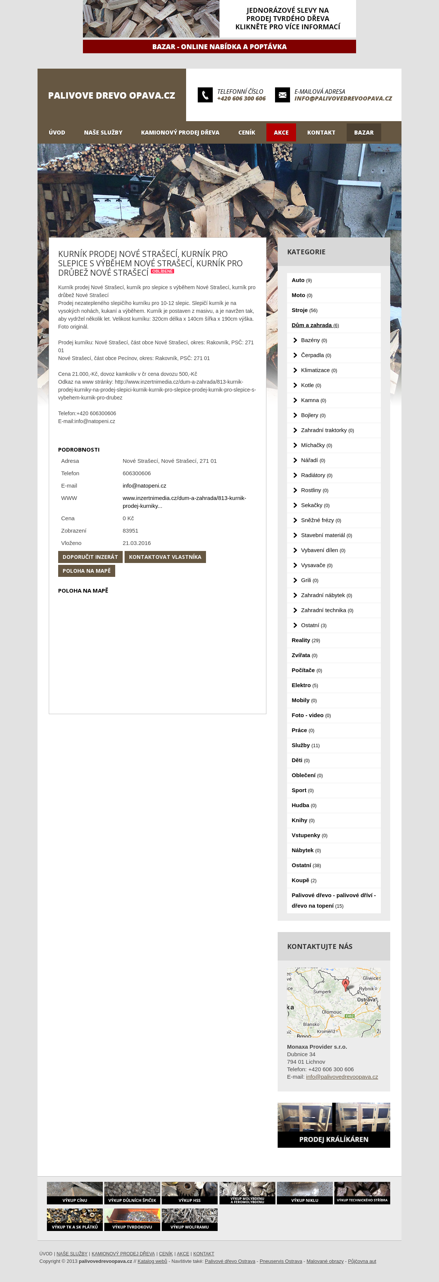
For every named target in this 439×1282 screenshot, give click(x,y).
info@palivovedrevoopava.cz (343, 98)
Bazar (364, 132)
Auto (302, 280)
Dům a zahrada (315, 325)
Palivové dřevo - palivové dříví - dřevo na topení (334, 900)
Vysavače (317, 565)
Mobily (304, 700)
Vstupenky (310, 835)
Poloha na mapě (87, 570)
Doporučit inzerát (90, 556)
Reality (306, 640)
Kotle (311, 385)
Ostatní (314, 625)
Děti (301, 760)
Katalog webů (152, 1261)
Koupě (304, 880)
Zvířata (305, 655)
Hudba (304, 805)
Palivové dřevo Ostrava (230, 1261)
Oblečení (307, 775)
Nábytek (306, 850)
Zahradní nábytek (326, 595)
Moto (302, 295)
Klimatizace (319, 370)
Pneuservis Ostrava (281, 1261)
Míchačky (316, 445)
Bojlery (313, 415)
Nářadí (313, 460)
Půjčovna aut (362, 1261)
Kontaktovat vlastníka (165, 556)
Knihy (303, 820)
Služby (306, 745)
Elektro (305, 685)
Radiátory (317, 475)
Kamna (313, 400)
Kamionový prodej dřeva (180, 132)
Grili (310, 580)
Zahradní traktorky (327, 430)
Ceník (246, 132)
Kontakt (321, 132)
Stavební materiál (326, 535)
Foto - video (311, 715)
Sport (303, 790)
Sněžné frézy (321, 520)
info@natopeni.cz (144, 485)
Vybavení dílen (323, 550)
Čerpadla (316, 355)
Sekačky (315, 505)
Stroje (305, 310)
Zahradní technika (327, 610)
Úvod (57, 132)
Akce (281, 132)
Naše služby (103, 132)
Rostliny (315, 490)
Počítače (307, 670)
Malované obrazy (325, 1261)
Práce (303, 730)
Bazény (314, 340)
